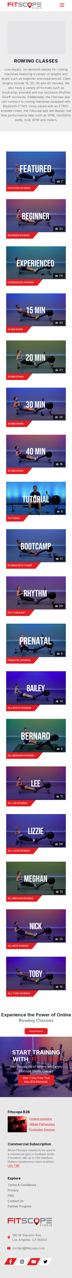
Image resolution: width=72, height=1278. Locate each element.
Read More (36, 1031)
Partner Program (19, 1206)
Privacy (13, 1190)
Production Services (42, 1129)
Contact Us (15, 1201)
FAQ (11, 1195)
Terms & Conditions (22, 1185)
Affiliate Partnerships (42, 1124)
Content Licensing (40, 1118)
